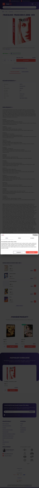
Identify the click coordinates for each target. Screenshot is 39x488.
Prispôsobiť (19, 252)
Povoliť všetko (31, 252)
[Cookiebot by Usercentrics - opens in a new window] (33, 235)
